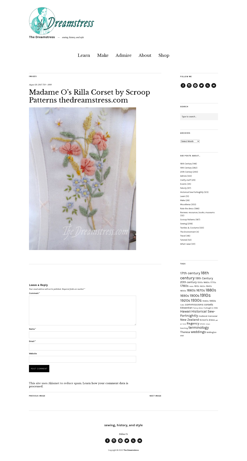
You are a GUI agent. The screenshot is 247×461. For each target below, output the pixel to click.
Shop (163, 55)
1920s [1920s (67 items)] (185, 300)
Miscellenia (185, 204)
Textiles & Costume (189, 228)
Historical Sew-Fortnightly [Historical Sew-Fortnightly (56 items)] (197, 313)
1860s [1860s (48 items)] (191, 290)
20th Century (186, 172)
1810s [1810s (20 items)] (196, 286)
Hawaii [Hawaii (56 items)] (185, 311)
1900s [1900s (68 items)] (194, 295)
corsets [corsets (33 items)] (208, 304)
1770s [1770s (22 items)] (213, 282)
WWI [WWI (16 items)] (182, 336)
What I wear (185, 244)
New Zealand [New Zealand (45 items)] (189, 320)
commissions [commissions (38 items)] (194, 304)
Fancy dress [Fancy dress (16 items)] (198, 308)
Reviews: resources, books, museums (197, 212)
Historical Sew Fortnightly (191, 192)
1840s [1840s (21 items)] (209, 286)
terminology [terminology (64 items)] (198, 327)
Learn (84, 55)
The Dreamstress (42, 37)
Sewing (183, 223)
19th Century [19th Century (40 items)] (204, 278)
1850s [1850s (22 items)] (183, 290)
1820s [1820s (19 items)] (202, 286)
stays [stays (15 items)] (208, 324)
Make (103, 55)
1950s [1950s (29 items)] (212, 300)
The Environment (188, 232)
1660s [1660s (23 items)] (207, 282)
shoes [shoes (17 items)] (202, 324)
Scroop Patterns (187, 219)
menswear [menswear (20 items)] (212, 316)
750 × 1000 (47, 85)
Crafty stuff (185, 180)
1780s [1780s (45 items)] (184, 286)
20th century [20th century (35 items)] (188, 282)
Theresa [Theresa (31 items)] (185, 332)
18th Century (186, 163)
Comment (34, 293)
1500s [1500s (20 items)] (200, 282)
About (145, 55)
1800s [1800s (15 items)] (191, 286)
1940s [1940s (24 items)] (205, 300)
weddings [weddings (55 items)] (198, 332)
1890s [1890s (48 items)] (184, 296)
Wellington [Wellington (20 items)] (211, 332)
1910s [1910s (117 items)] (205, 295)
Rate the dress (187, 208)
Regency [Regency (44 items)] (193, 323)
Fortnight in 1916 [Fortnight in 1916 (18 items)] (211, 308)
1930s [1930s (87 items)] (196, 300)
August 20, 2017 (35, 85)
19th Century (186, 168)
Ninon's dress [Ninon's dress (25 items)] (207, 320)
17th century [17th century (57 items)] (190, 273)
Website (33, 353)
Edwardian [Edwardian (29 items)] (186, 307)
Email (32, 341)
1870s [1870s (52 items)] (200, 290)
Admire (124, 55)
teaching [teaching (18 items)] (184, 328)
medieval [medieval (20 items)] (203, 316)
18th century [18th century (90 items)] (194, 275)
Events (183, 184)
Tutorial (183, 240)
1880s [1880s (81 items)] (211, 290)
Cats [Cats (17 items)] (182, 305)
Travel (183, 236)
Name (32, 329)
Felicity (183, 188)
